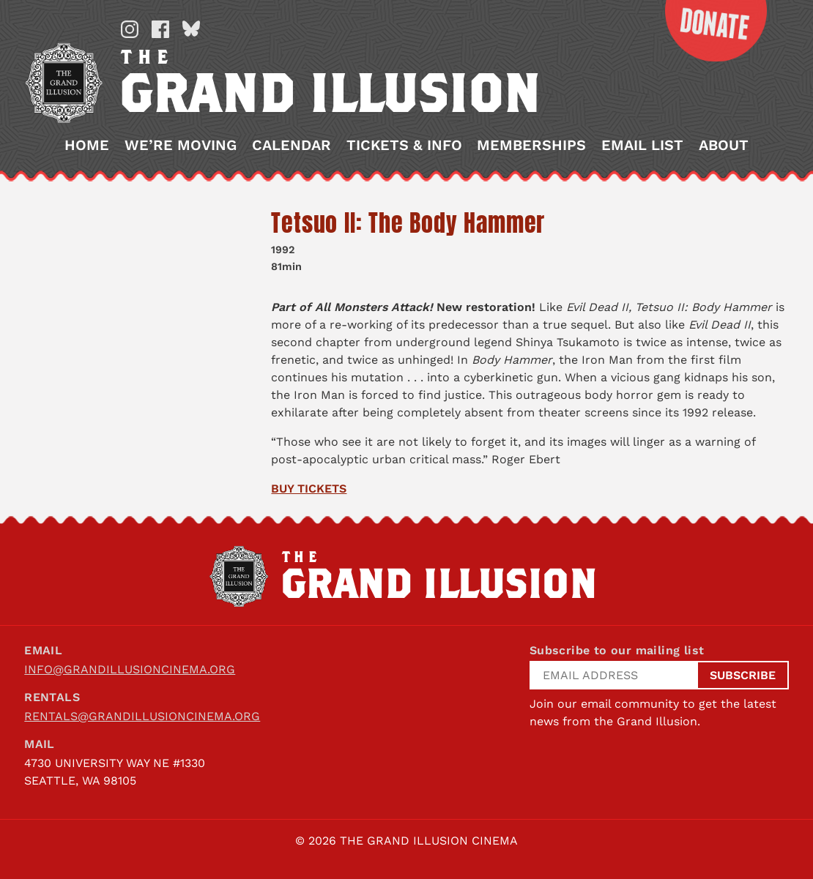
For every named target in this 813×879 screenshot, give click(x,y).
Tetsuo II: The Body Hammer (408, 223)
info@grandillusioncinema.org (129, 669)
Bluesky (191, 29)
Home (86, 145)
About (724, 145)
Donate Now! (705, 30)
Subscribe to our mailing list (617, 650)
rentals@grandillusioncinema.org (142, 716)
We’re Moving (181, 145)
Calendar (291, 145)
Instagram (129, 29)
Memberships (531, 145)
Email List (642, 145)
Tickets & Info (404, 145)
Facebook (160, 29)
